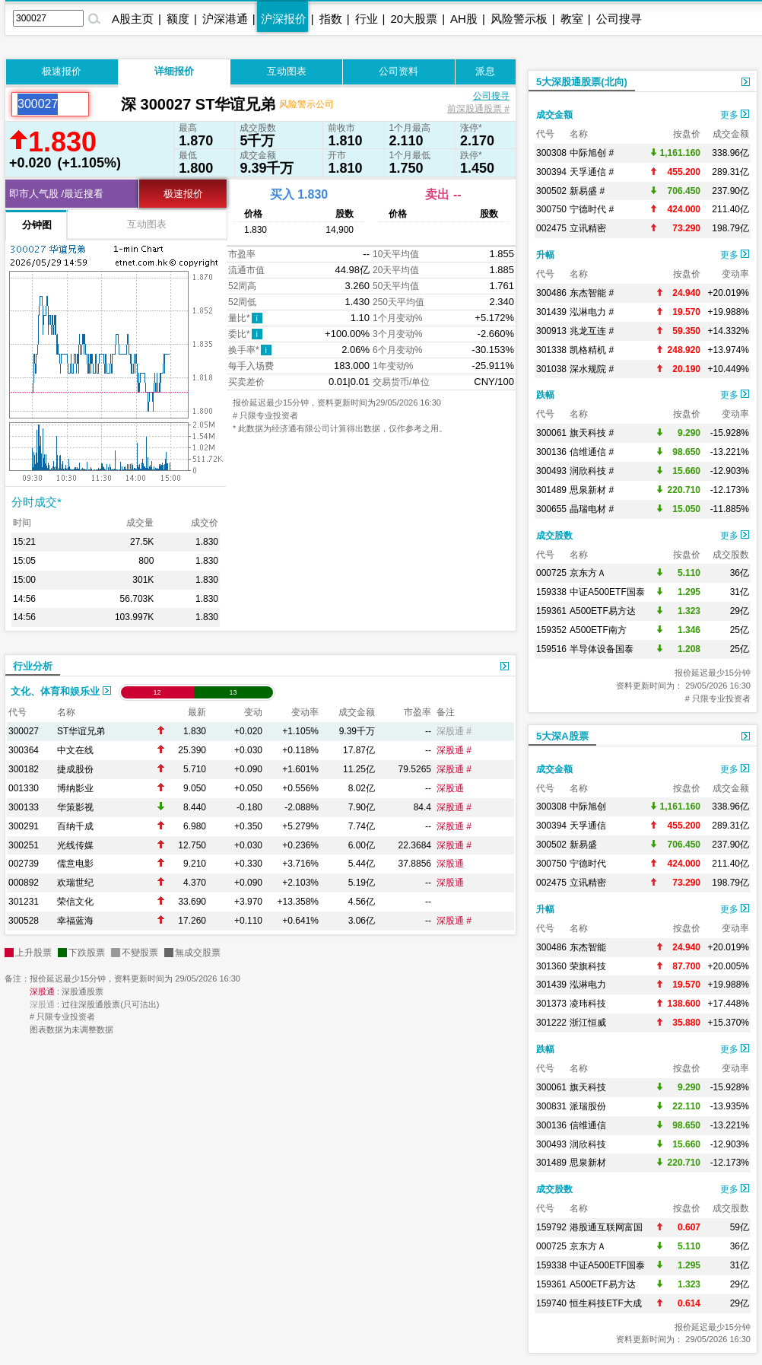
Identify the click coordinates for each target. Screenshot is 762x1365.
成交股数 (554, 535)
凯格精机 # (592, 350)
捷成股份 (75, 769)
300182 (23, 769)
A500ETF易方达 (603, 611)
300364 (23, 750)
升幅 (545, 255)
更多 (734, 115)
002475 (551, 228)
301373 (551, 1003)
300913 (551, 331)
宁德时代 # (592, 209)
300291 (23, 826)
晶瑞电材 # (592, 509)
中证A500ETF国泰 (607, 592)
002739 (23, 863)
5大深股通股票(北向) (581, 82)
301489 (551, 490)
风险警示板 (519, 18)
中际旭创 (588, 806)
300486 (551, 293)
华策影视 (75, 807)
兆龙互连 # (592, 331)
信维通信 (588, 1125)
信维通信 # (592, 452)
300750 (551, 209)
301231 (23, 901)
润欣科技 (588, 1144)
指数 (330, 18)
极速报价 (61, 71)
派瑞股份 (588, 1106)
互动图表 (286, 71)
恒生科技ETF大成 (606, 1303)
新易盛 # (587, 191)
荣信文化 (75, 901)
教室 (571, 18)
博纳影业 (75, 788)
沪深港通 (225, 18)
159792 (551, 1227)
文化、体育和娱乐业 (61, 691)
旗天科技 (588, 1087)
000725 (551, 573)
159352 (551, 630)
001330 (23, 788)
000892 (23, 882)
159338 (551, 592)
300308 (551, 153)
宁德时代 (588, 863)
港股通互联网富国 (606, 1227)
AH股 (464, 18)
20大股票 (413, 18)
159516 (551, 649)
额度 (178, 18)
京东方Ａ (588, 573)
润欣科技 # (592, 471)
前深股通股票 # (478, 108)
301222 (551, 1022)
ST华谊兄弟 (81, 731)
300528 (23, 920)
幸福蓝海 (75, 920)
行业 (366, 18)
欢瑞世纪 (75, 882)
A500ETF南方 (598, 630)
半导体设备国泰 (601, 649)
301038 (551, 369)
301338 (551, 350)
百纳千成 (75, 826)
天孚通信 (588, 825)
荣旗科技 (588, 966)
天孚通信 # (592, 172)
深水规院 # (592, 369)
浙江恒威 (588, 1022)
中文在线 (75, 750)
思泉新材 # (592, 490)
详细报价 (174, 71)
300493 (551, 471)
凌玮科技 (588, 1003)
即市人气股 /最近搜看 (56, 193)
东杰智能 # (592, 293)
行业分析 (32, 666)
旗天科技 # (592, 433)
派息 (485, 71)
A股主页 (133, 18)
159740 (551, 1303)
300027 (23, 731)
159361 (551, 611)
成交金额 (554, 115)
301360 (551, 966)
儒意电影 (75, 863)
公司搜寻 (619, 18)
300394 (551, 172)
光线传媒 (75, 845)
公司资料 (398, 71)
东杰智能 (588, 947)
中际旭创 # (592, 153)
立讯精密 (588, 228)
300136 (551, 452)
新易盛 (583, 844)
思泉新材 (588, 1162)
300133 (23, 807)
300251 (23, 845)
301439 (551, 312)
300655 (551, 509)
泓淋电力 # (592, 312)
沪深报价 (283, 18)
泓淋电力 (588, 984)
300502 (551, 191)
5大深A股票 (562, 736)
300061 (551, 433)
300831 (551, 1106)
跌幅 (545, 395)
